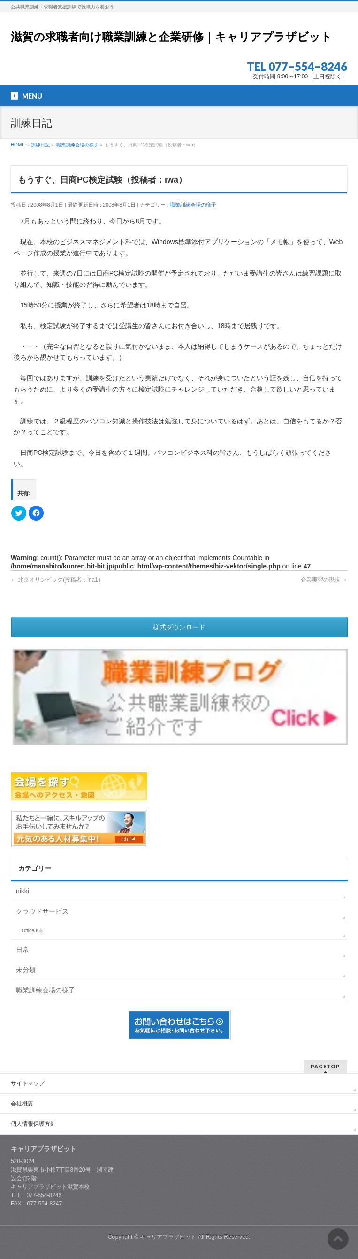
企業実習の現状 (324, 579)
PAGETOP (325, 1065)
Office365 (32, 930)
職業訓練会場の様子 (193, 204)
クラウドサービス (42, 911)
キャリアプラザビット (168, 1236)
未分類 (26, 970)
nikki (22, 891)
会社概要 (22, 1102)
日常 (22, 949)
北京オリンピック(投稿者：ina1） (57, 579)
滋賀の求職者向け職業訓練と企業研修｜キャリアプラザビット (171, 37)
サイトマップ (28, 1082)
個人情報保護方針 (33, 1123)
